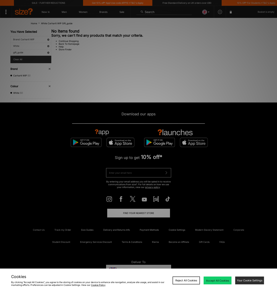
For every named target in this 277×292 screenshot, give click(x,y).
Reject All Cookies (186, 280)
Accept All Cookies (217, 280)
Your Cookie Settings (249, 280)
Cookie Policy (98, 285)
